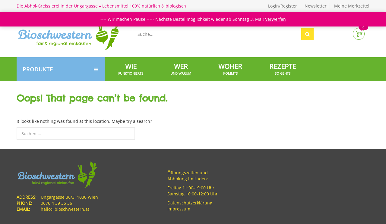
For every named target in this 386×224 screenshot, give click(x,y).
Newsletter (316, 6)
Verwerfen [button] (275, 19)
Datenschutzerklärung (189, 203)
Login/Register (282, 6)
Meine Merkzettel (351, 6)
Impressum (178, 209)
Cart (359, 34)
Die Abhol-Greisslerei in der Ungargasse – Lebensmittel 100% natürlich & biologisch (101, 6)
